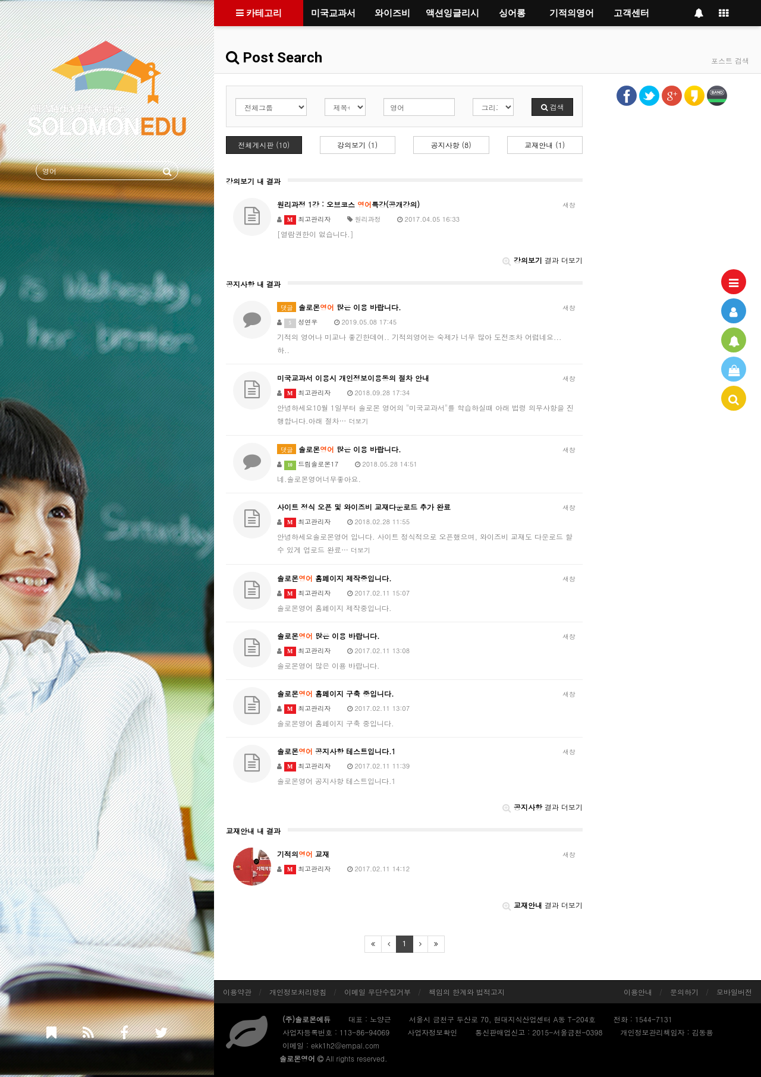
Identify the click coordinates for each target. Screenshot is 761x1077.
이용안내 (638, 992)
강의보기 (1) (357, 145)
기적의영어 (571, 13)
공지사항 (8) (451, 145)
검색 (552, 107)
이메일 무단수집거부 (377, 992)
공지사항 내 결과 (253, 284)
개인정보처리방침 (297, 992)
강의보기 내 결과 (253, 181)
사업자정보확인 (432, 1032)
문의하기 (684, 992)
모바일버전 (734, 992)
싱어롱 (512, 13)
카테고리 (259, 13)
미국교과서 (333, 13)
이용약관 (237, 992)
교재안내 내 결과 (253, 831)
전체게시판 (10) (264, 145)
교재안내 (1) (544, 145)
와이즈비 (392, 13)
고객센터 (631, 13)
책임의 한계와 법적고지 (467, 992)
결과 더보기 (542, 260)
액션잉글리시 (452, 13)
